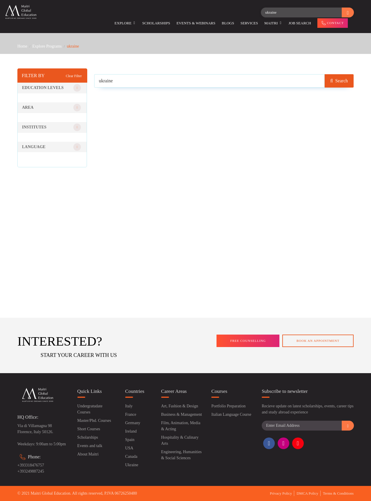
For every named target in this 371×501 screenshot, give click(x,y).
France (130, 414)
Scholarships (156, 23)
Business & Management (181, 414)
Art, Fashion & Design (179, 406)
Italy (129, 406)
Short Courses (88, 429)
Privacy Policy (281, 493)
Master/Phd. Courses (94, 420)
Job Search (300, 23)
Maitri (273, 23)
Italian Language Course (231, 414)
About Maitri (88, 454)
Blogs (228, 23)
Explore (125, 23)
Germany (132, 423)
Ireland (131, 431)
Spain (129, 440)
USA (129, 448)
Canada (131, 456)
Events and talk (89, 446)
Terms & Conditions (338, 493)
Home (22, 46)
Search (339, 80)
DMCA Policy (307, 493)
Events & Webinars (196, 23)
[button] (52, 88)
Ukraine (131, 465)
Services (249, 23)
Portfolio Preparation (228, 406)
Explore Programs (47, 46)
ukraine (73, 46)
